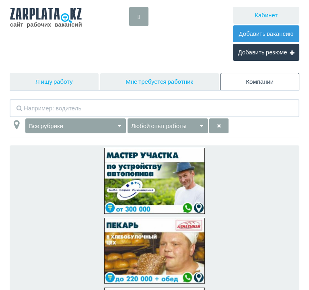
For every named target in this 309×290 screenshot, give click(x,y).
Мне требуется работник (159, 81)
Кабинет (266, 15)
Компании (260, 81)
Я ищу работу (54, 81)
